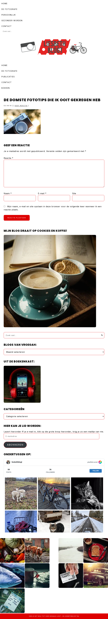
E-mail (42, 193)
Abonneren (15, 444)
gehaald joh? (55, 616)
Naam (8, 193)
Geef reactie (21, 105)
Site (74, 193)
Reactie (8, 158)
